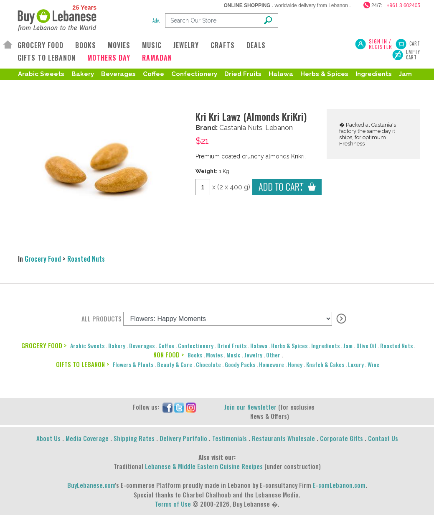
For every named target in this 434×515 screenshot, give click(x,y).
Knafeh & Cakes (325, 364)
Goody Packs (240, 364)
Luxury (356, 364)
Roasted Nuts (56, 87)
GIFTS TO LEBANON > (82, 364)
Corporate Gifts (341, 438)
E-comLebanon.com (339, 485)
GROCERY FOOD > (43, 345)
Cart (414, 43)
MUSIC (152, 45)
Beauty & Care (174, 364)
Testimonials (229, 438)
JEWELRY (186, 45)
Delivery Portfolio (183, 438)
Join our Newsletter (250, 406)
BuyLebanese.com (91, 485)
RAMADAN (157, 58)
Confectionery (194, 74)
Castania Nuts (240, 128)
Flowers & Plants (133, 364)
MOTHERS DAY (108, 58)
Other (273, 354)
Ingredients (373, 74)
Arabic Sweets (41, 74)
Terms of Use (173, 503)
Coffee (153, 74)
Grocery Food (43, 259)
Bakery (82, 74)
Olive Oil (366, 345)
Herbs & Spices (324, 74)
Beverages (118, 74)
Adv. (156, 20)
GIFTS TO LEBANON (47, 58)
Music (233, 354)
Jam (405, 74)
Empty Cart (413, 54)
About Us (48, 438)
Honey (295, 364)
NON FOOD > (168, 354)
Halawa (281, 74)
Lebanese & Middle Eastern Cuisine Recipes (204, 466)
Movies (214, 354)
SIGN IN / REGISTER (380, 43)
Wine (373, 364)
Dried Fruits (242, 74)
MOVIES (119, 45)
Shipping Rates (134, 438)
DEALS (256, 45)
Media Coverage (87, 438)
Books (195, 354)
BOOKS (85, 45)
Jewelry (253, 354)
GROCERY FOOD (40, 45)
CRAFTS (223, 45)
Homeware (271, 364)
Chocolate (208, 364)
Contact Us (383, 438)
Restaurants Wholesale (283, 438)
